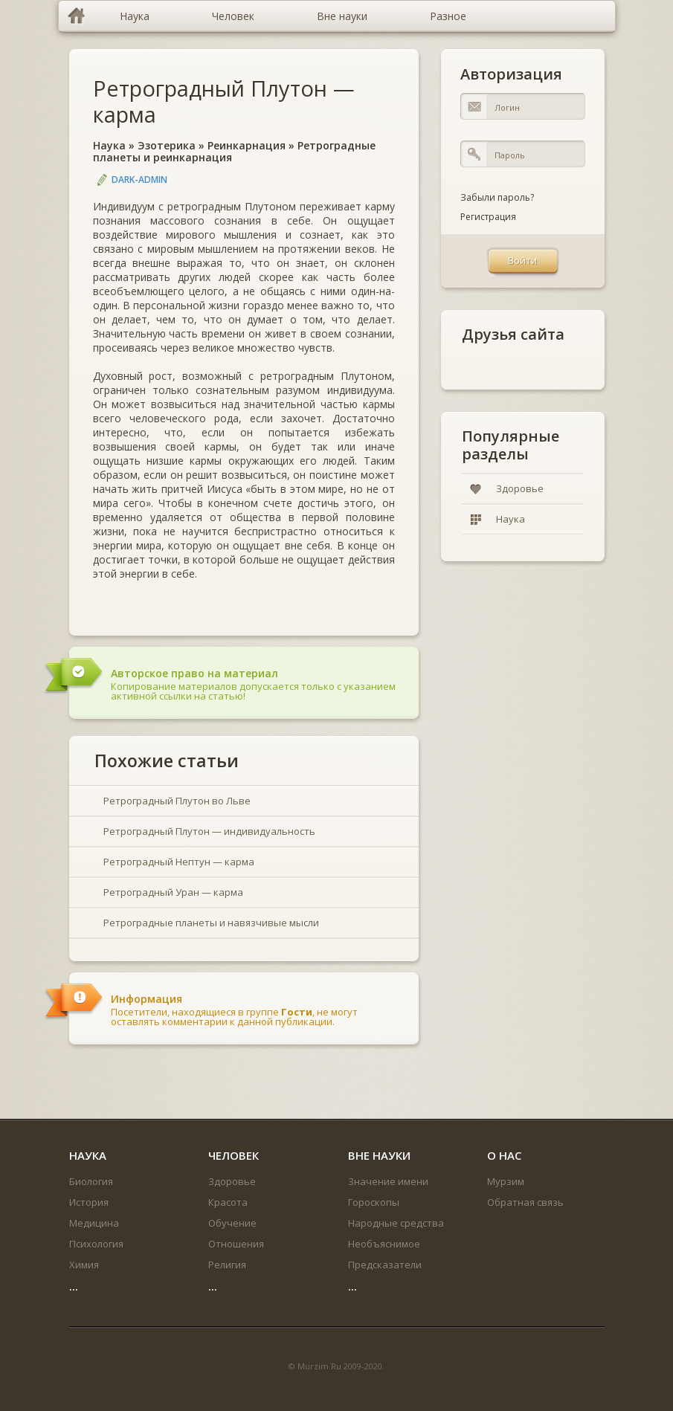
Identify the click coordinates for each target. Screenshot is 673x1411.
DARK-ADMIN (139, 179)
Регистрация (488, 216)
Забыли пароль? (497, 197)
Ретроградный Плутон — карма (224, 101)
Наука (109, 145)
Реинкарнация (246, 145)
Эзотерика (167, 145)
